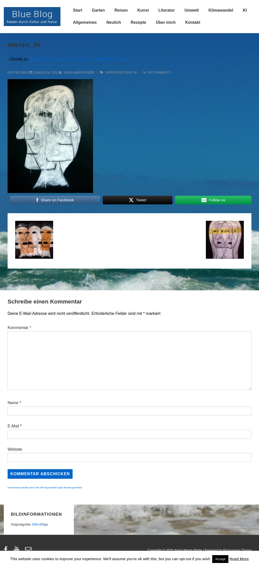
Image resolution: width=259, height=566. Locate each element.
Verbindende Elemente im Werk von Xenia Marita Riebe (79, 59)
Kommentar (19, 327)
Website (15, 449)
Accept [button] (220, 559)
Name (13, 403)
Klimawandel (220, 10)
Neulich (113, 22)
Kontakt (192, 22)
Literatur (166, 10)
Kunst (143, 10)
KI (245, 10)
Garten (98, 10)
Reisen (121, 10)
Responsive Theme (237, 550)
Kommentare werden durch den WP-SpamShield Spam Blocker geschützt (45, 487)
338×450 (38, 524)
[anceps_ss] (46, 72)
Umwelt (191, 10)
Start (77, 10)
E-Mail (13, 426)
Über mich (166, 22)
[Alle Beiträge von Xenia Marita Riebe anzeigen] (77, 72)
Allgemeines (85, 22)
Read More (239, 559)
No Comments (158, 72)
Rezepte (138, 22)
